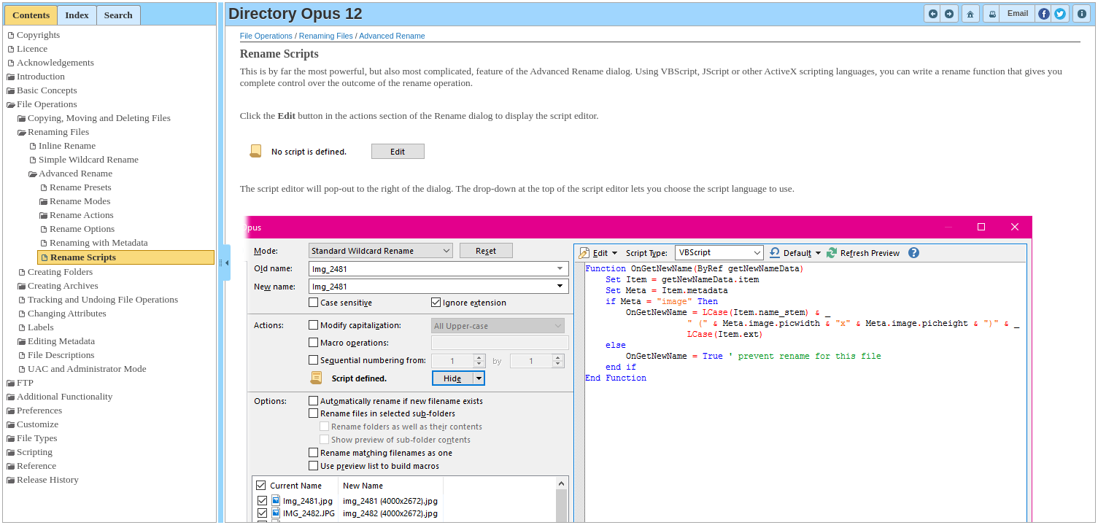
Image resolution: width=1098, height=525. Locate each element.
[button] (933, 13)
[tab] (31, 15)
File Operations (266, 35)
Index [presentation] (77, 14)
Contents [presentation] (31, 14)
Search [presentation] (118, 14)
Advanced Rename (392, 35)
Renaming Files (326, 35)
